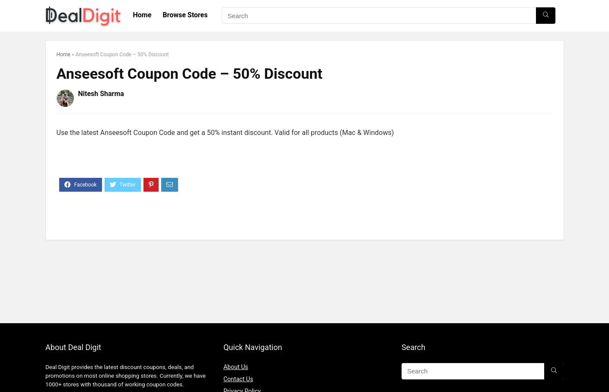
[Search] (545, 15)
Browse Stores (185, 15)
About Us (235, 366)
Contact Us (238, 379)
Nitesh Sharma (101, 94)
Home (142, 15)
